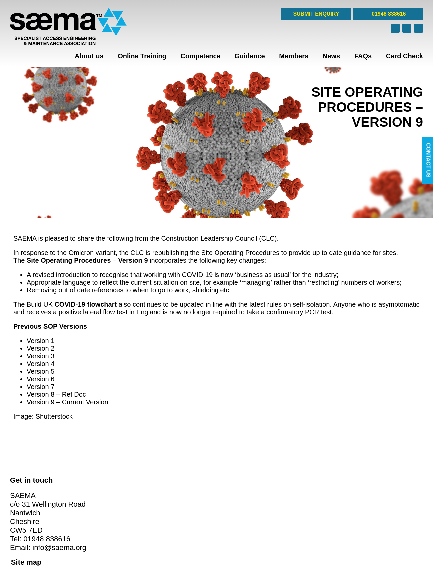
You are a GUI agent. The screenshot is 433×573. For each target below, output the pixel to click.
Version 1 (40, 340)
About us (89, 56)
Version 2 (40, 348)
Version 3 (40, 356)
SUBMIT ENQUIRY (316, 14)
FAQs (363, 56)
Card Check (404, 56)
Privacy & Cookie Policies (246, 507)
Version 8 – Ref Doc (56, 394)
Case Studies (234, 500)
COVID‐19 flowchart (85, 304)
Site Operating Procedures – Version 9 (87, 260)
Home (121, 488)
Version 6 (40, 379)
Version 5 (40, 371)
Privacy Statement (134, 545)
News (331, 56)
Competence (200, 56)
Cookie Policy (129, 538)
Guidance (249, 56)
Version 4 (40, 363)
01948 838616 (388, 14)
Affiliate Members (238, 494)
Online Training (142, 56)
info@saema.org (59, 541)
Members (293, 56)
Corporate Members (241, 488)
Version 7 (40, 386)
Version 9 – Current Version (67, 402)
